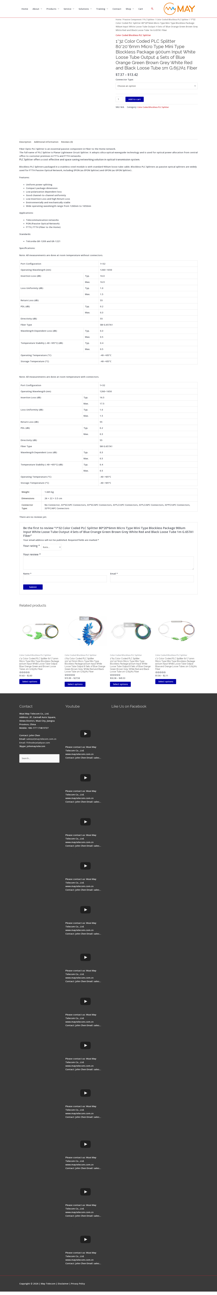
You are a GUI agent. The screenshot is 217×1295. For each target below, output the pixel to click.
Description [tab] (25, 142)
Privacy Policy (79, 1286)
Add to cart (135, 99)
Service (67, 8)
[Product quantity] (120, 100)
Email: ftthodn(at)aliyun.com (35, 745)
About (36, 8)
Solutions (84, 8)
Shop (128, 8)
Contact (117, 8)
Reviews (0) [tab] (69, 142)
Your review (32, 555)
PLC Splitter (151, 19)
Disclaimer (63, 1286)
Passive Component (133, 19)
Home (25, 8)
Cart (140, 8)
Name (27, 574)
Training (100, 8)
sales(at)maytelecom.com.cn (42, 742)
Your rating (31, 546)
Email (114, 574)
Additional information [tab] (47, 142)
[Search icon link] (152, 8)
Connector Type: (125, 79)
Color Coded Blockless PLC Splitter (134, 35)
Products (51, 8)
